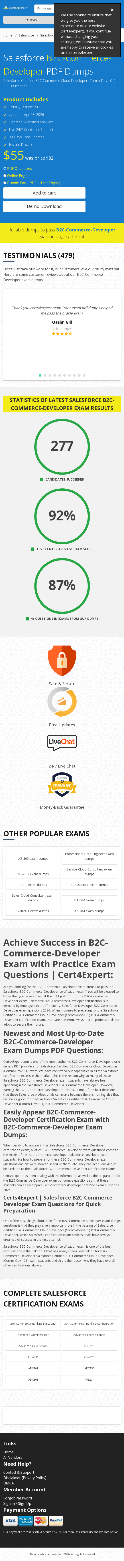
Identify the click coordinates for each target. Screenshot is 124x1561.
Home (7, 35)
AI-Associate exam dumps (89, 885)
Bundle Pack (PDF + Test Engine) (32, 182)
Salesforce (26, 35)
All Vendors (12, 1457)
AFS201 (89, 1379)
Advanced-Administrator (33, 1335)
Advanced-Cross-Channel (89, 1335)
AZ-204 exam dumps (89, 911)
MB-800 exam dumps (33, 874)
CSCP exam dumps (33, 885)
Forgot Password (17, 1498)
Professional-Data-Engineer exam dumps (89, 856)
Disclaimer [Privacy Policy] (24, 1477)
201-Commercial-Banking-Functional (33, 1324)
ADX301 (33, 1368)
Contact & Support (18, 1472)
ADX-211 (33, 1357)
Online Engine (16, 175)
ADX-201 (89, 1346)
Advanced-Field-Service (33, 1346)
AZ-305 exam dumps (33, 858)
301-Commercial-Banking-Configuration (89, 1324)
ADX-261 (89, 1357)
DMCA (8, 1483)
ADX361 (33, 1379)
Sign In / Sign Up (17, 1503)
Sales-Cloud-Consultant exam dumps (33, 897)
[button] (40, 375)
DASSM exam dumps (89, 900)
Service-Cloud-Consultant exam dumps (89, 871)
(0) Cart (31, 19)
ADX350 (89, 1368)
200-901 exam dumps (33, 911)
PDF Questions (17, 168)
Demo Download (44, 206)
